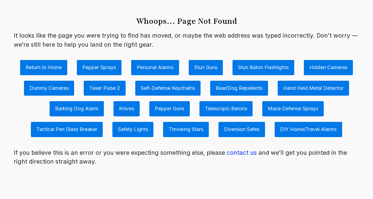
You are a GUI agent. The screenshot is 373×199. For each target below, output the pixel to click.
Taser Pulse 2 (104, 88)
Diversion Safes (242, 129)
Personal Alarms (155, 67)
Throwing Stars (186, 129)
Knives (126, 108)
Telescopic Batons (226, 108)
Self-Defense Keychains (168, 88)
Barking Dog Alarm (76, 108)
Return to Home (44, 67)
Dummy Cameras (49, 88)
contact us (242, 152)
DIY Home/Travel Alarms (308, 129)
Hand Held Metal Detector (313, 88)
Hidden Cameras (328, 67)
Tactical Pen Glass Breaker (66, 129)
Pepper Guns (169, 108)
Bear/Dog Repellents (239, 88)
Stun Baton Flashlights (263, 67)
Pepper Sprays (99, 67)
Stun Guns (205, 67)
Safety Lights (133, 129)
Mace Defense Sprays (293, 108)
